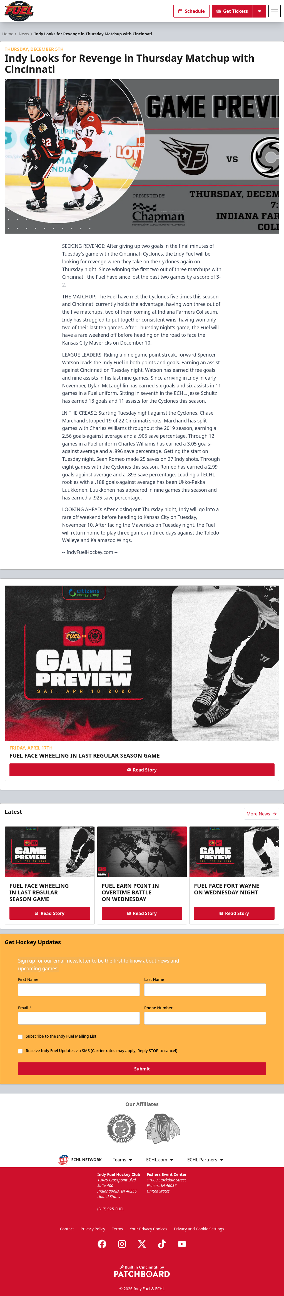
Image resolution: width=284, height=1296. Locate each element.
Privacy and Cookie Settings (199, 1228)
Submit (142, 1069)
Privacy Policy (93, 1228)
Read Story (142, 769)
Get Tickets (232, 11)
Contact (67, 1228)
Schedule (191, 11)
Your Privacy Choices (148, 1228)
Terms (117, 1228)
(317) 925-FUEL (110, 1208)
